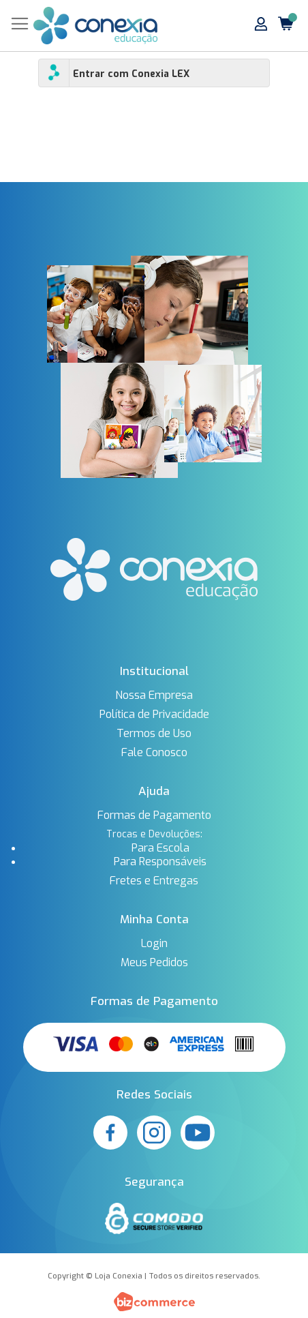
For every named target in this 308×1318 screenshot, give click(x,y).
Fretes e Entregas (154, 881)
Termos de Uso (154, 733)
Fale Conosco (154, 752)
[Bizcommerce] (154, 1301)
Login (154, 943)
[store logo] (95, 25)
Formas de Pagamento (154, 815)
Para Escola (160, 848)
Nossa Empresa (154, 695)
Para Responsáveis (160, 861)
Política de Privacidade (154, 714)
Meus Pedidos (154, 962)
